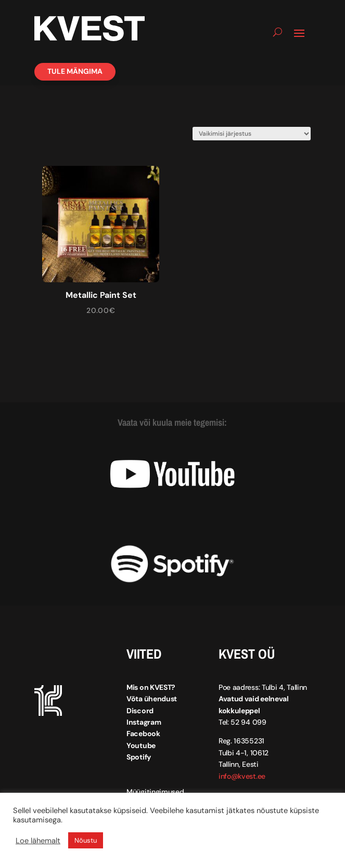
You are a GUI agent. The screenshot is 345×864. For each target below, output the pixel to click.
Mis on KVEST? (150, 685)
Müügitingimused (155, 789)
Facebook (143, 731)
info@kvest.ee (242, 773)
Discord (140, 708)
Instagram (143, 720)
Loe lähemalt (38, 840)
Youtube (141, 743)
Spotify (138, 755)
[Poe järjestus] (252, 133)
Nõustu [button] (85, 840)
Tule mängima (75, 71)
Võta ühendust (151, 696)
